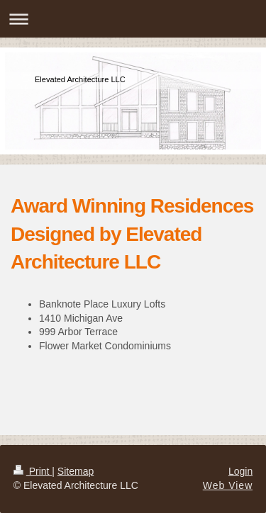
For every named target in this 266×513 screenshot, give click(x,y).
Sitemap (75, 471)
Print (32, 471)
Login (240, 471)
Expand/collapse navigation (133, 19)
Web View (228, 485)
